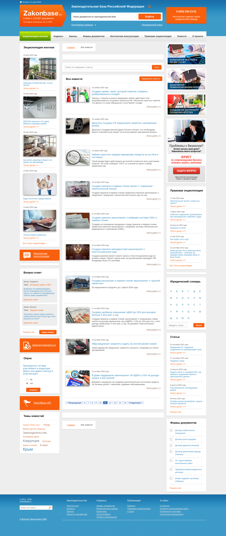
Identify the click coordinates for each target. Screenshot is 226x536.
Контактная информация (171, 514)
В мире (44, 445)
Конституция (73, 506)
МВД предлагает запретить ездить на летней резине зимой (124, 343)
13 (115, 403)
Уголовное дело (31, 436)
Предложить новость (151, 79)
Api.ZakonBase (103, 514)
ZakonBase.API (42, 403)
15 (125, 403)
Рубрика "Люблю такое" (31, 425)
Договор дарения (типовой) (187, 445)
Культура (46, 441)
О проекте (197, 36)
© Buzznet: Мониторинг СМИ (33, 519)
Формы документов (94, 36)
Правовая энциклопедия (158, 36)
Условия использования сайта (174, 508)
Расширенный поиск (152, 25)
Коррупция (31, 440)
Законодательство (35, 432)
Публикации (133, 500)
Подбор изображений (107, 517)
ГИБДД (46, 425)
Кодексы (58, 36)
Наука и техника (30, 445)
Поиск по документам (77, 514)
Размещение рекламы (170, 511)
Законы (73, 36)
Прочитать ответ (31, 300)
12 (110, 403)
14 (120, 403)
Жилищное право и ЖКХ (40, 285)
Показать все (28, 332)
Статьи (130, 511)
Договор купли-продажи (185, 439)
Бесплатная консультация (124, 36)
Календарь (102, 511)
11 (105, 403)
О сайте (164, 500)
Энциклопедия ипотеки (35, 36)
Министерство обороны (34, 429)
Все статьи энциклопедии (34, 243)
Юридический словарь (107, 508)
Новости (182, 36)
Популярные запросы (82, 25)
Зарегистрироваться (44, 345)
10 (100, 403)
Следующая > (136, 403)
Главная (71, 47)
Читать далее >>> (31, 88)
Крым (28, 449)
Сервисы (101, 500)
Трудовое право (37, 310)
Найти (156, 67)
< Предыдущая (74, 403)
